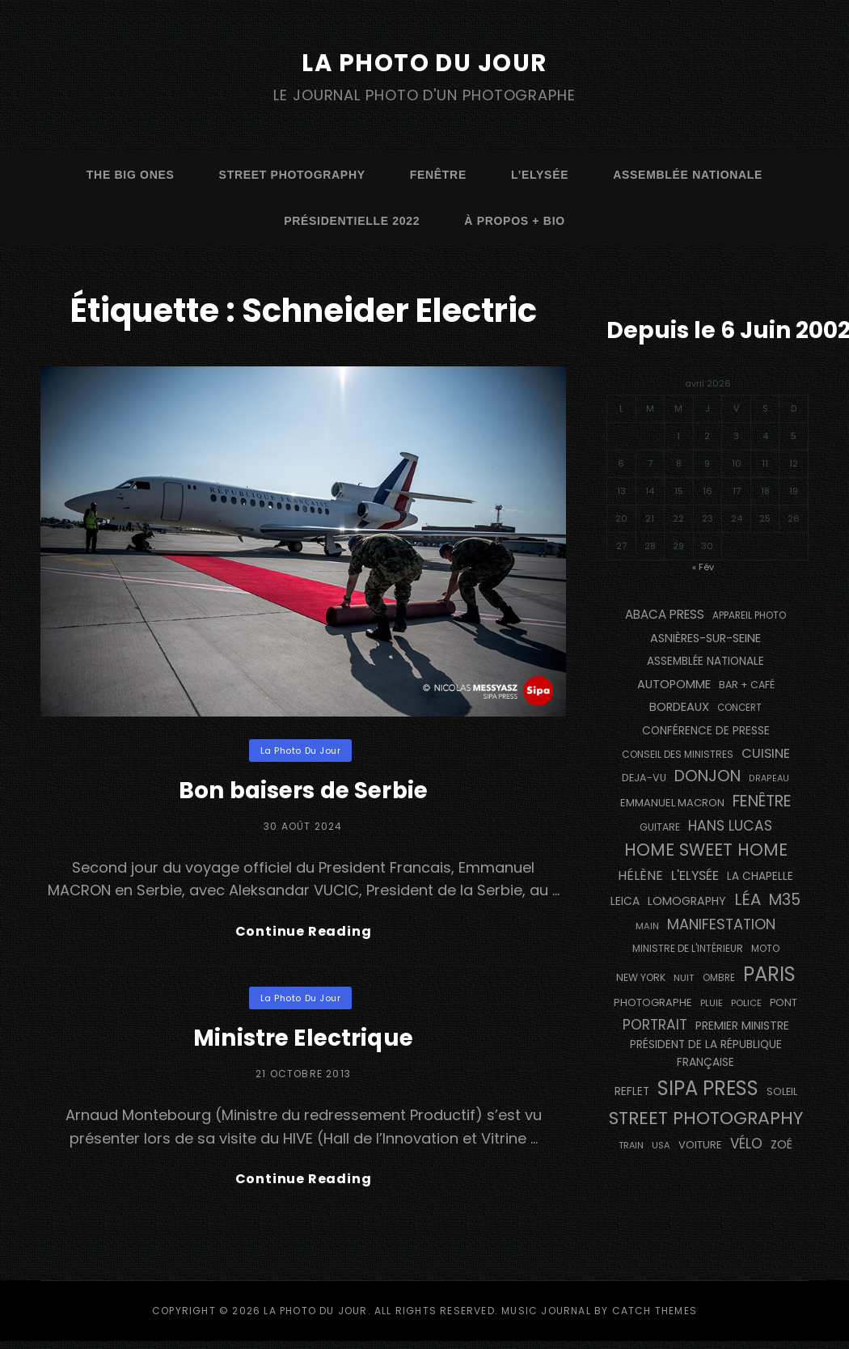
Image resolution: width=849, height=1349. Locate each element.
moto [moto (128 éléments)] (765, 948)
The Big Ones (131, 174)
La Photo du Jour (424, 62)
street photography (292, 174)
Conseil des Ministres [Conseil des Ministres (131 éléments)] (677, 753)
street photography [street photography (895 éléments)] (706, 1118)
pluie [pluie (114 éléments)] (711, 1002)
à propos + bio (514, 220)
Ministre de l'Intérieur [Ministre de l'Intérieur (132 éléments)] (687, 948)
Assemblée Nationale (687, 174)
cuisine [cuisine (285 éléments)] (765, 752)
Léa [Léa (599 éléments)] (747, 899)
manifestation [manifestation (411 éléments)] (721, 923)
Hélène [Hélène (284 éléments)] (640, 875)
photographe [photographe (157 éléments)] (653, 1002)
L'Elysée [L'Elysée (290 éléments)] (695, 875)
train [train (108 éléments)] (631, 1145)
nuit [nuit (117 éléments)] (684, 977)
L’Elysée (539, 174)
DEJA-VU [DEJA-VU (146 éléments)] (644, 777)
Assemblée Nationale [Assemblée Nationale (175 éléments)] (705, 661)
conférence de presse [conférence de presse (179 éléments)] (706, 730)
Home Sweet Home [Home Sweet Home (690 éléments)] (706, 849)
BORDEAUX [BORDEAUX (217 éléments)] (679, 707)
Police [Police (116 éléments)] (746, 1002)
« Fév (703, 566)
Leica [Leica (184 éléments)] (625, 901)
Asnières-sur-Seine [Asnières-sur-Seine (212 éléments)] (705, 637)
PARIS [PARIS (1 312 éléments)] (769, 974)
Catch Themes (654, 1319)
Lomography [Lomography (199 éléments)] (687, 901)
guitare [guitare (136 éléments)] (660, 826)
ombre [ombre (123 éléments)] (719, 977)
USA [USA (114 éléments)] (661, 1145)
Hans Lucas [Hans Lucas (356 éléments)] (730, 825)
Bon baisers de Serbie (303, 789)
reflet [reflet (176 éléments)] (632, 1091)
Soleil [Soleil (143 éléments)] (782, 1091)
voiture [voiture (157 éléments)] (700, 1144)
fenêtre (438, 174)
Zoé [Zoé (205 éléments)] (781, 1144)
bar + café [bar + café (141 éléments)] (747, 684)
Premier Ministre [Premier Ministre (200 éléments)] (742, 1025)
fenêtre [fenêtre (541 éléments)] (762, 801)
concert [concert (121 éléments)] (739, 707)
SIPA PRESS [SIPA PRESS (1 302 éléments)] (707, 1088)
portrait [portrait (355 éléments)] (655, 1024)
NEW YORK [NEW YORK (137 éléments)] (640, 977)
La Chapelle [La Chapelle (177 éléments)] (760, 876)
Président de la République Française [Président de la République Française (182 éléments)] (706, 1053)
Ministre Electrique (303, 1042)
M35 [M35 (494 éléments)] (784, 900)
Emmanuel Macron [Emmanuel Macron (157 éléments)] (672, 802)
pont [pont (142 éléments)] (783, 1002)
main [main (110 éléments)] (647, 925)
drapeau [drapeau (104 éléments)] (769, 778)
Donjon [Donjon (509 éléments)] (707, 776)
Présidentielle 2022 (352, 220)
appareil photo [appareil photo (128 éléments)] (749, 615)
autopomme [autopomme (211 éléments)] (674, 684)
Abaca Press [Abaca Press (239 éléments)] (664, 614)
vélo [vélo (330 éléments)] (746, 1143)
